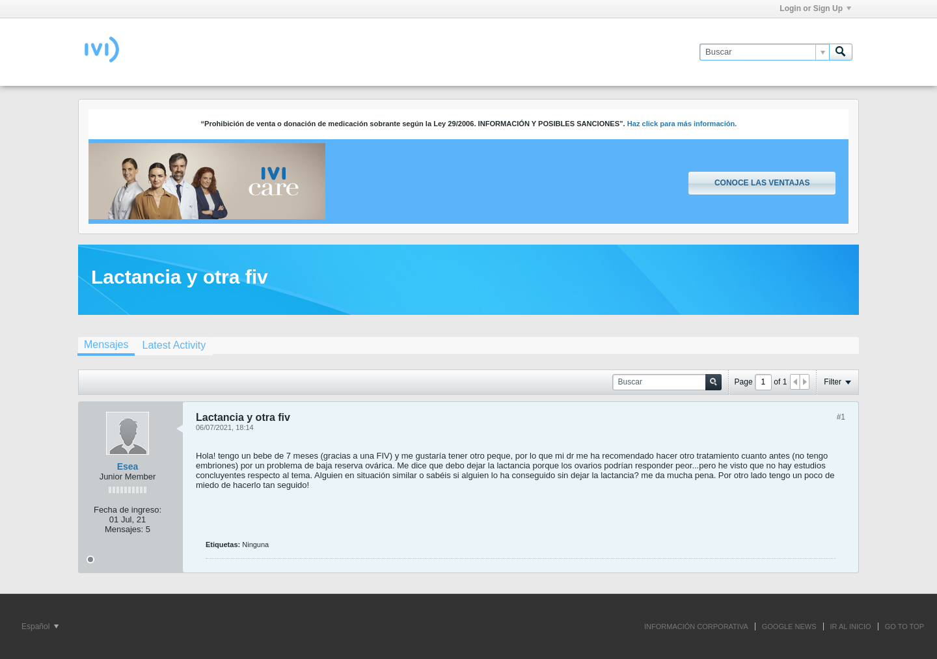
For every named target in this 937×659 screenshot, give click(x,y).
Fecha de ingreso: (127, 510)
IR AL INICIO (850, 626)
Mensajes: (124, 529)
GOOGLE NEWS (789, 626)
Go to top (904, 626)
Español (40, 626)
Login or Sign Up (815, 8)
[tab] (106, 346)
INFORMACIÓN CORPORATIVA (696, 626)
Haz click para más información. (682, 124)
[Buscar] (764, 52)
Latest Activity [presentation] (174, 345)
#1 (841, 417)
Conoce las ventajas (761, 182)
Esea (128, 466)
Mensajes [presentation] (106, 344)
